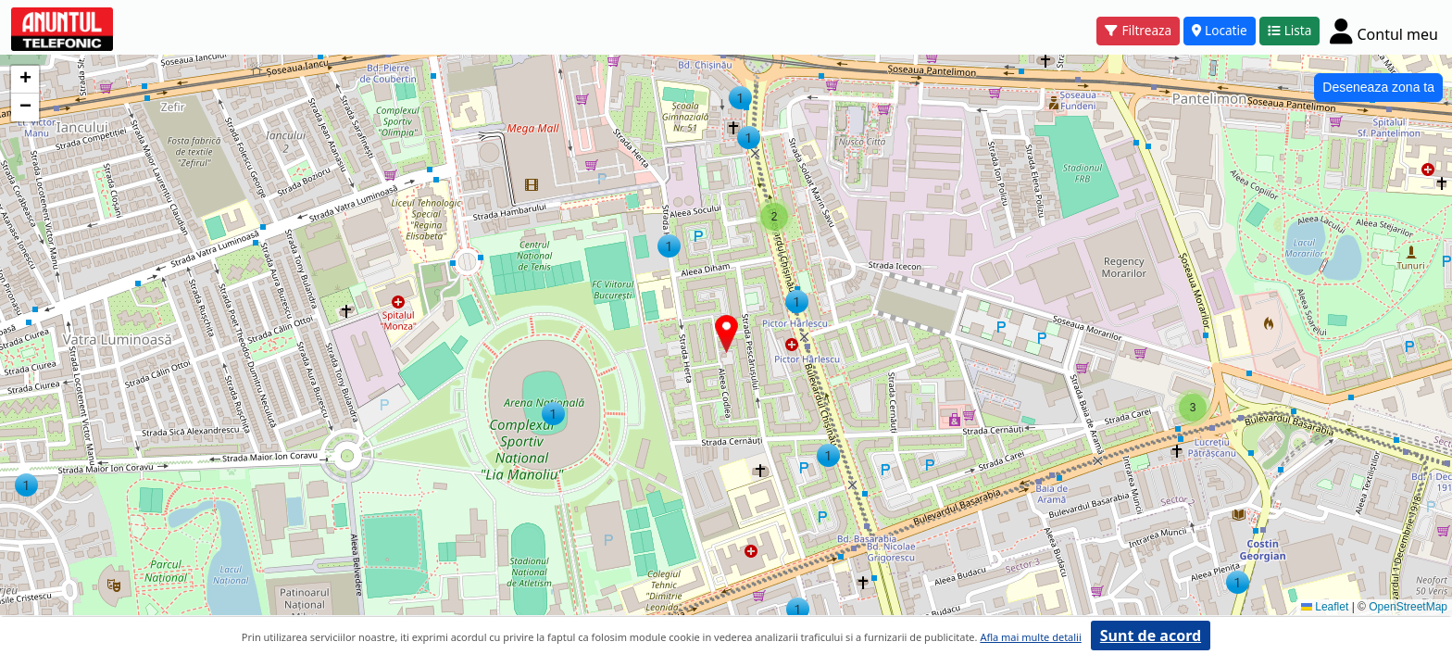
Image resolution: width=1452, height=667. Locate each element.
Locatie (1219, 30)
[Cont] (1384, 30)
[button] (797, 609)
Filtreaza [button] (1138, 30)
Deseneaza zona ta (1378, 87)
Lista (1290, 30)
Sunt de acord (1150, 635)
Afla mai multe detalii (1030, 637)
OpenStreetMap (1408, 606)
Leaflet (1324, 606)
